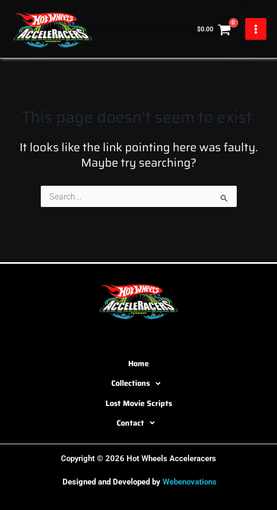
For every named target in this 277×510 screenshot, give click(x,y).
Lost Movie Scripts (138, 403)
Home (138, 363)
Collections (138, 383)
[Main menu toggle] (255, 28)
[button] (138, 384)
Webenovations (190, 482)
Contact (138, 423)
